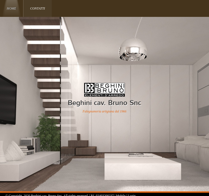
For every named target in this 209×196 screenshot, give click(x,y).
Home (11, 8)
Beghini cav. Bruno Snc (104, 102)
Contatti (37, 8)
